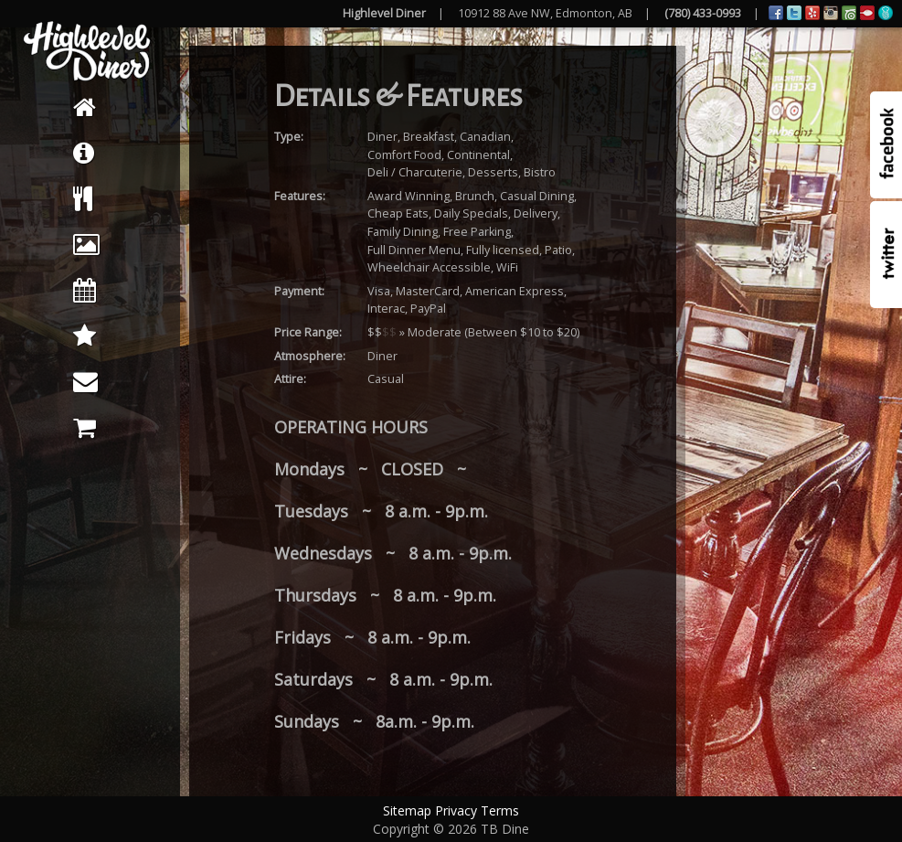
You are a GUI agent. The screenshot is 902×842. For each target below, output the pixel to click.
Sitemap (407, 810)
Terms (500, 810)
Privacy (456, 810)
